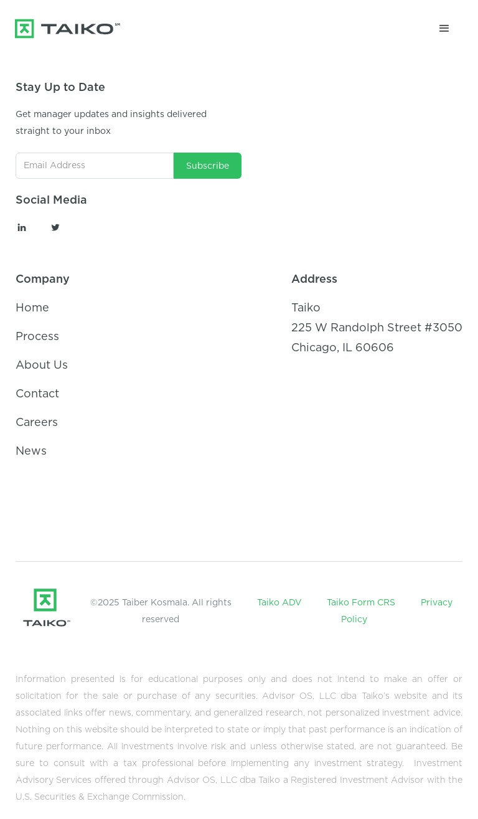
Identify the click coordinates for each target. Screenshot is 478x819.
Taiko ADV (279, 603)
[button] (444, 28)
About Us (42, 365)
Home (32, 308)
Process (37, 337)
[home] (79, 28)
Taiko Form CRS (361, 603)
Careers (37, 422)
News (31, 451)
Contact (37, 394)
